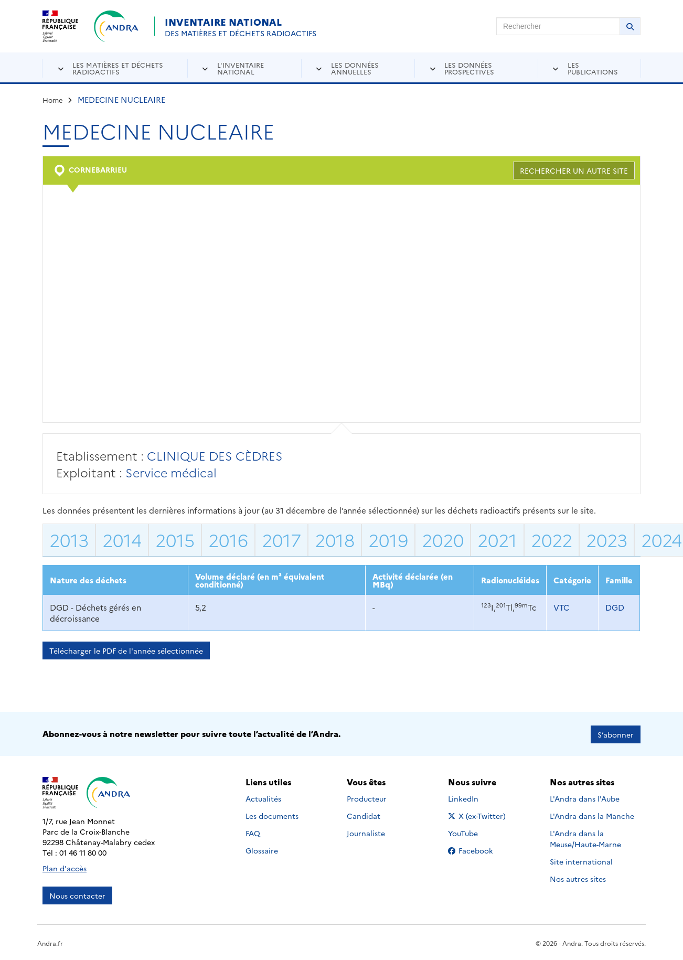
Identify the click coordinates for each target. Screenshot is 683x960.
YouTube (474, 832)
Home (52, 99)
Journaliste (366, 832)
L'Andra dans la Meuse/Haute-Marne (585, 837)
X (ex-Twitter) (478, 814)
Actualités (263, 797)
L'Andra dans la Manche (592, 814)
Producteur (367, 797)
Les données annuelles (355, 68)
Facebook (478, 849)
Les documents (272, 814)
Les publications (593, 68)
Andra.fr (50, 941)
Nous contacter (77, 894)
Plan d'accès (64, 867)
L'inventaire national (240, 68)
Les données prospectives (469, 68)
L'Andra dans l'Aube (585, 797)
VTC (561, 607)
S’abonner (615, 733)
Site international (581, 860)
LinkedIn (474, 797)
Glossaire (262, 849)
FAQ (253, 832)
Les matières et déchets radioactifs (117, 68)
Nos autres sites (578, 877)
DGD (614, 607)
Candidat (363, 814)
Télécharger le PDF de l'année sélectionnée (126, 650)
